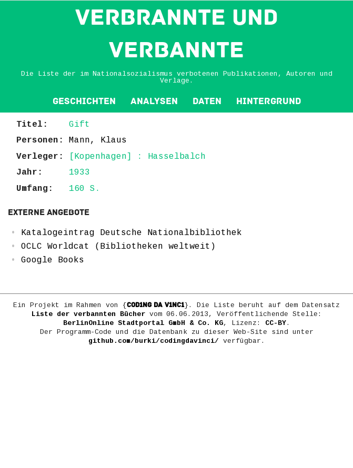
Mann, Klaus (98, 140)
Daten (207, 101)
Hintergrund (268, 101)
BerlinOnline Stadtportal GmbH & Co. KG (143, 323)
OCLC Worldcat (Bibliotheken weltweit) (118, 246)
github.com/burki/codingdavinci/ (153, 341)
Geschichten (84, 101)
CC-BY (275, 323)
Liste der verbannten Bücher (88, 314)
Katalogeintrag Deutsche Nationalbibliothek (131, 233)
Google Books (52, 260)
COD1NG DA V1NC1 (155, 305)
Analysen (154, 101)
